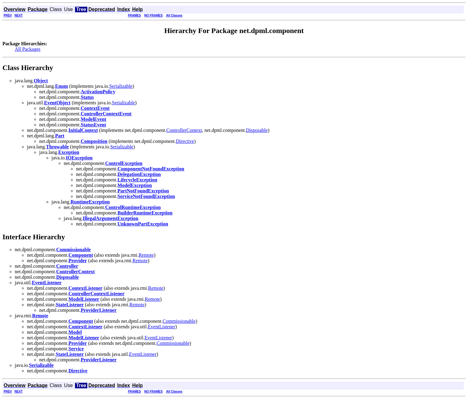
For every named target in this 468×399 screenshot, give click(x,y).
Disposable (257, 130)
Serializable (121, 86)
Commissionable (179, 321)
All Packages (27, 49)
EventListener (162, 326)
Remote (146, 255)
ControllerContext (184, 130)
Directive (185, 141)
